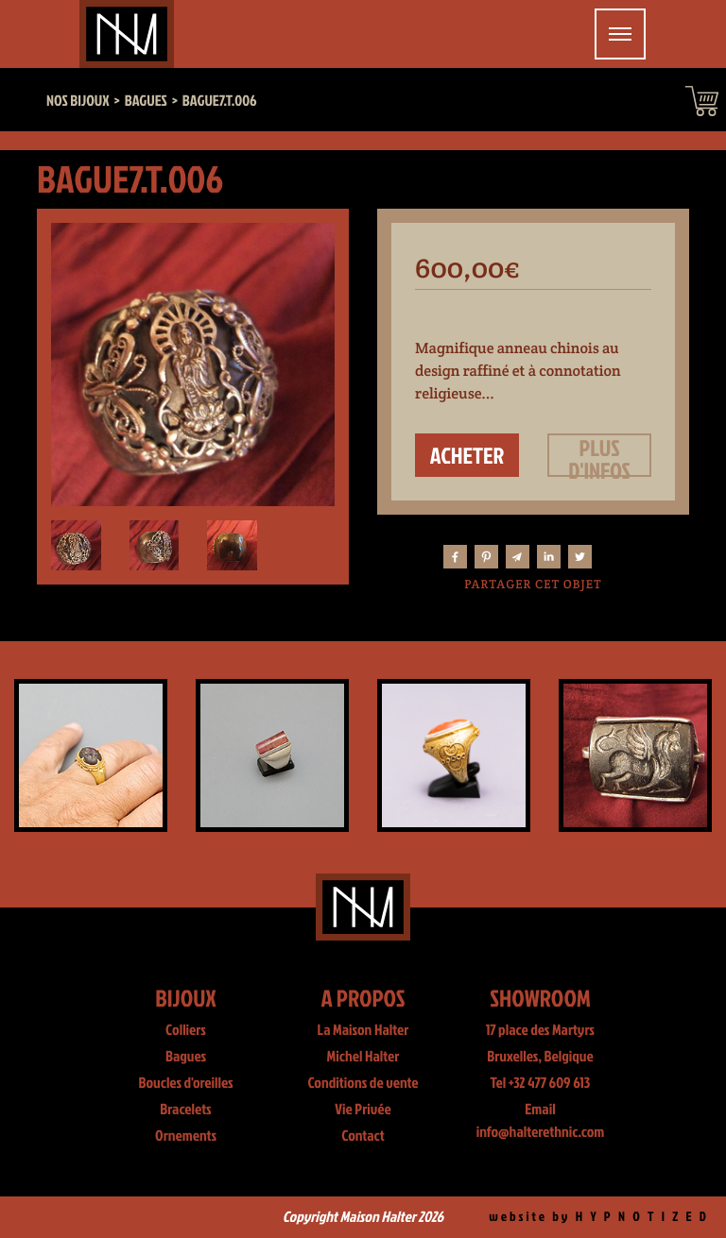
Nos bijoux (78, 101)
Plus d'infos (599, 455)
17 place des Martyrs (540, 1030)
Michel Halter (363, 1056)
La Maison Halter (363, 1030)
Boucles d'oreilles (185, 1083)
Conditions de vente (362, 1083)
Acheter (467, 455)
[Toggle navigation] (620, 34)
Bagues (185, 1056)
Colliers (185, 1030)
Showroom (540, 997)
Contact (363, 1136)
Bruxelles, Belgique (540, 1056)
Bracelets (185, 1109)
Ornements (185, 1136)
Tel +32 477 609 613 (541, 1083)
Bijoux (185, 997)
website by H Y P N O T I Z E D (599, 1217)
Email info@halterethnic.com (540, 1121)
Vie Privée (362, 1109)
